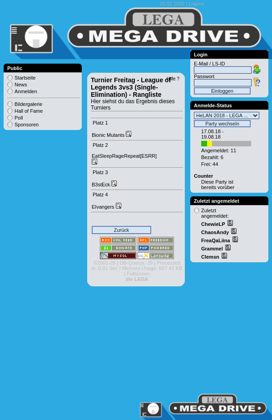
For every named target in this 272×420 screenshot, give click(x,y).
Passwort (204, 76)
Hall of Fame (29, 111)
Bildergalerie (28, 104)
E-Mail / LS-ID (209, 63)
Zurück (121, 230)
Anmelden (26, 91)
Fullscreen (138, 273)
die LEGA (137, 279)
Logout (196, 3)
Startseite (25, 77)
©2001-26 (104, 262)
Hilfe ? (173, 78)
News (21, 84)
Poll (19, 117)
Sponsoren (27, 124)
